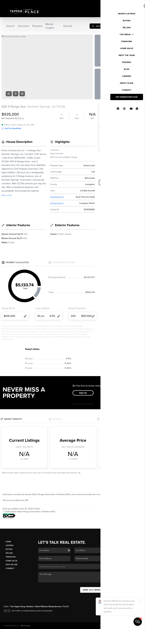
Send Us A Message (93, 590)
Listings (9, 545)
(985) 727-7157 (128, 581)
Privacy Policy (105, 626)
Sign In (134, 2)
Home (8, 542)
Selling (9, 553)
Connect (10, 568)
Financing (11, 557)
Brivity (15, 626)
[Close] (139, 600)
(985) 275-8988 (128, 577)
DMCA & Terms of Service (122, 626)
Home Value (11, 561)
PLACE (66, 606)
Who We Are (11, 564)
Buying (9, 549)
